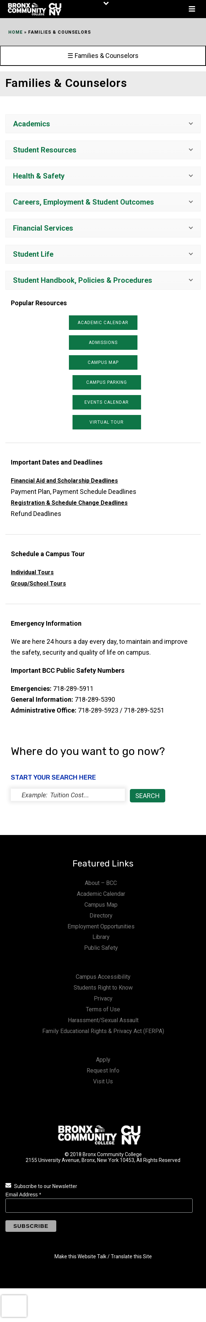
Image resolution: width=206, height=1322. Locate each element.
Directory (101, 915)
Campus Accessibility (103, 976)
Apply (103, 1059)
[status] (68, 795)
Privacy (103, 998)
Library (101, 936)
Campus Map (101, 904)
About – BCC (101, 883)
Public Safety (101, 947)
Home (15, 32)
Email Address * (23, 1194)
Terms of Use (103, 1009)
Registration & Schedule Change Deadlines (69, 502)
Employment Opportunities (101, 926)
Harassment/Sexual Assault (103, 1020)
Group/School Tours (38, 583)
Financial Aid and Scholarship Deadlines (64, 480)
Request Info (103, 1070)
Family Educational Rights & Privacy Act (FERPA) (103, 1031)
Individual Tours (32, 572)
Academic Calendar (101, 893)
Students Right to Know (103, 987)
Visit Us (103, 1081)
